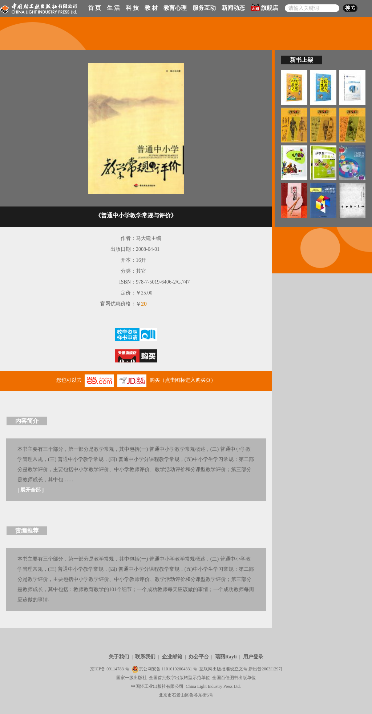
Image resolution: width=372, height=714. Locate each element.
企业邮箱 (172, 656)
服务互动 (204, 8)
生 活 (113, 8)
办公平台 (199, 656)
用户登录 (253, 656)
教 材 (151, 8)
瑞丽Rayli (226, 656)
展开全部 (30, 490)
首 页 (94, 8)
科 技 (132, 8)
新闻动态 (233, 8)
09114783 (115, 668)
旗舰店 (264, 7)
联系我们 (145, 656)
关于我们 (119, 656)
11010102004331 (177, 668)
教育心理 (175, 8)
